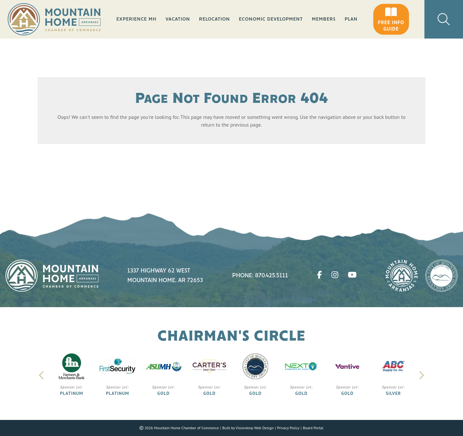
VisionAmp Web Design (255, 427)
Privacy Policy (288, 427)
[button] (391, 19)
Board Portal (313, 427)
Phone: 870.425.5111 (260, 275)
